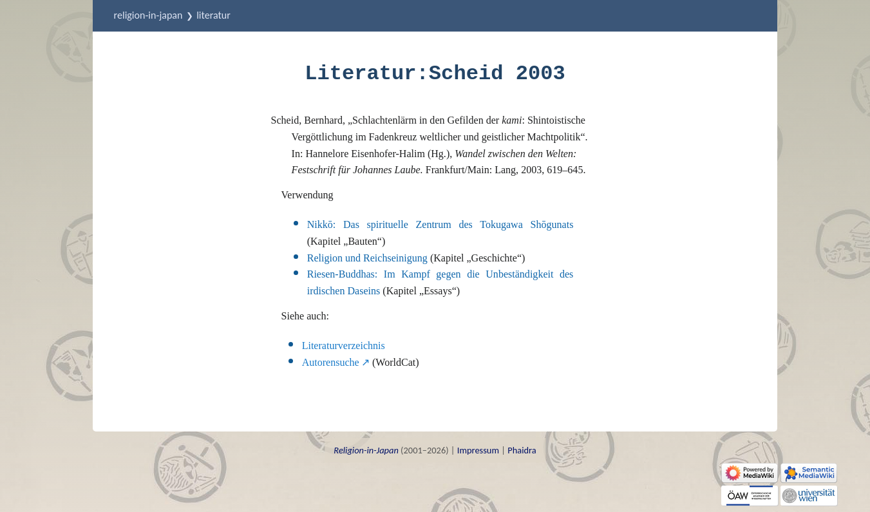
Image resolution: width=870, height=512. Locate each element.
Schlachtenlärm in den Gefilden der (437, 120)
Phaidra (521, 450)
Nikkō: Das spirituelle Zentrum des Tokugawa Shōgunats (440, 224)
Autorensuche (330, 362)
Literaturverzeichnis (343, 345)
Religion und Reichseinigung (367, 257)
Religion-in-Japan (148, 15)
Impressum (478, 450)
